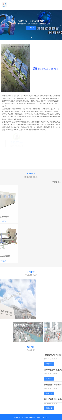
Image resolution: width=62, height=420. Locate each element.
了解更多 (31, 28)
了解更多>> (56, 182)
